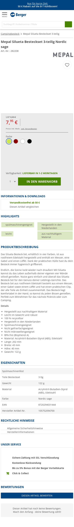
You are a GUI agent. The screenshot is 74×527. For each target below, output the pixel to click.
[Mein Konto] (62, 14)
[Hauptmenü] (5, 14)
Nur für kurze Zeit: (37, 3)
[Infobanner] (38, 5)
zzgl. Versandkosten (29, 128)
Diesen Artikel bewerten (37, 495)
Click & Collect (20, 473)
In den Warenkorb (39, 181)
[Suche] (33, 24)
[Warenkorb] (69, 14)
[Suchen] (68, 24)
